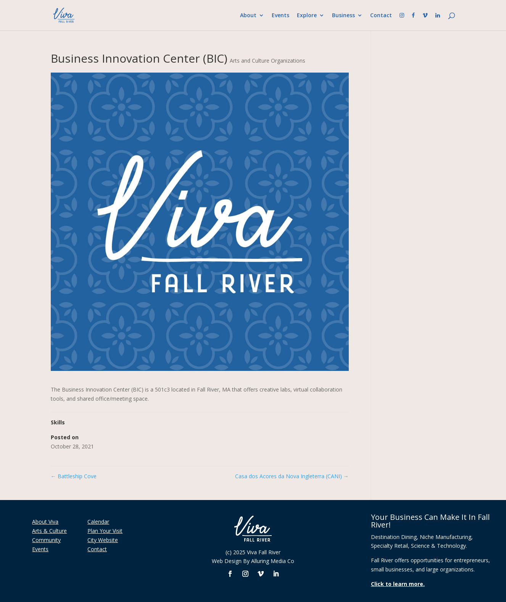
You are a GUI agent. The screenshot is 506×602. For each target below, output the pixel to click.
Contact (381, 16)
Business (343, 16)
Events (280, 16)
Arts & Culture (49, 530)
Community (46, 540)
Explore (307, 16)
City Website (102, 540)
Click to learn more (397, 583)
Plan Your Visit (104, 530)
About (248, 16)
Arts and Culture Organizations (267, 60)
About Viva (45, 521)
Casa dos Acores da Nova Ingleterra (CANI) (292, 476)
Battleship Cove (74, 476)
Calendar (98, 521)
